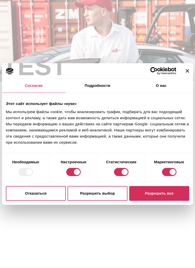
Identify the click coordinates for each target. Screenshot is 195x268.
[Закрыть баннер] (187, 71)
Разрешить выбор (97, 193)
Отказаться (35, 193)
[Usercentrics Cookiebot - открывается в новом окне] (154, 71)
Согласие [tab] (34, 85)
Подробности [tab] (97, 85)
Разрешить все (159, 193)
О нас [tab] (161, 85)
